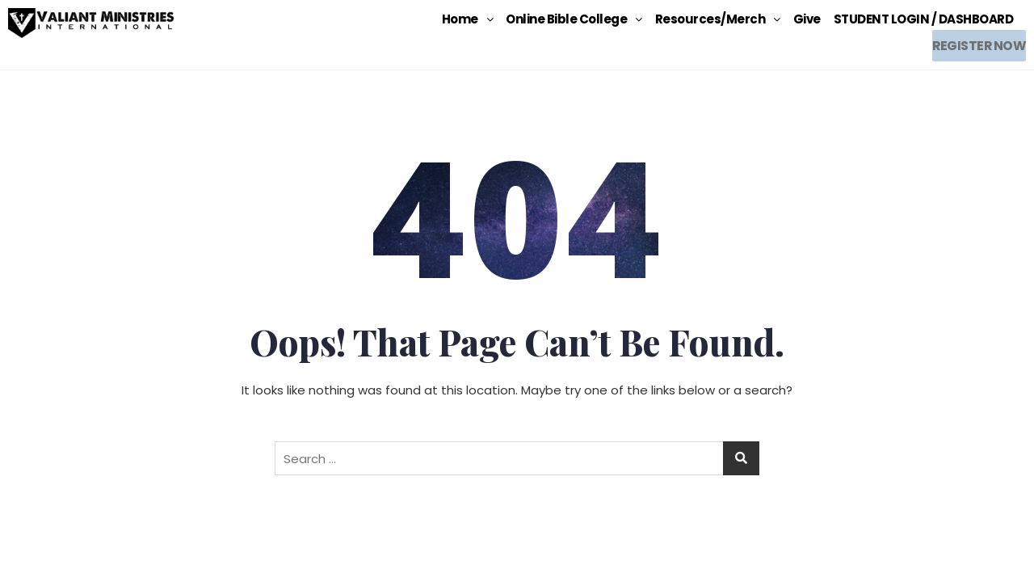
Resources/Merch (717, 19)
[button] (468, 19)
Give (807, 19)
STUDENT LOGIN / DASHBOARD (924, 19)
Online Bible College (574, 19)
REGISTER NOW (976, 41)
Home (468, 19)
